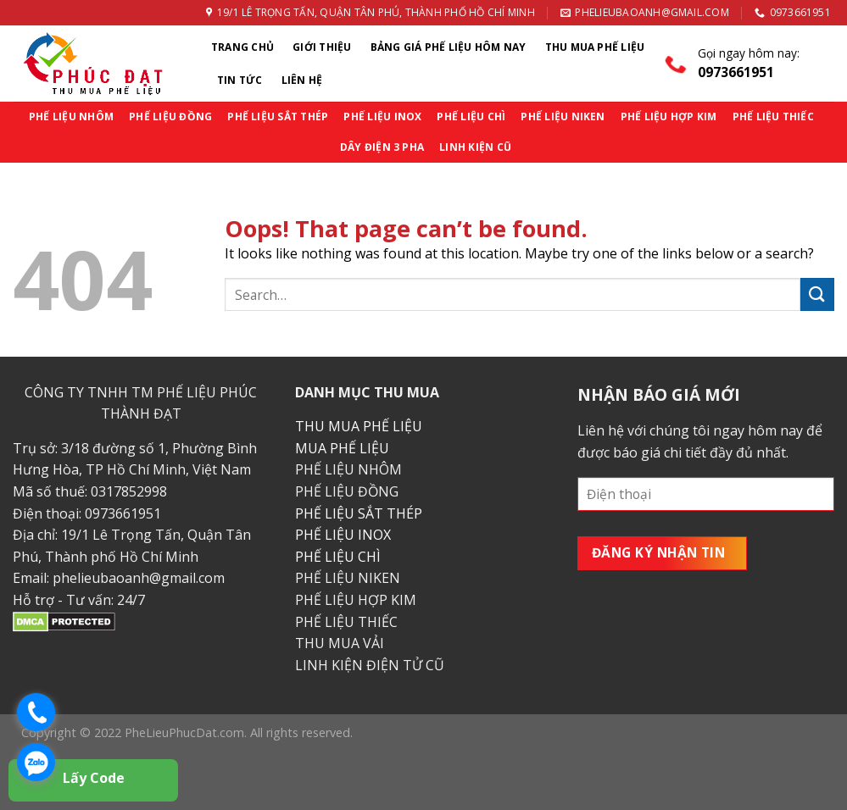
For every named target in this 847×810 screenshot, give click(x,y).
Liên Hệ (302, 80)
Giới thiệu (322, 47)
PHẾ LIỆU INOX (382, 116)
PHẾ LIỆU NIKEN (563, 116)
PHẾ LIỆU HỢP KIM (669, 116)
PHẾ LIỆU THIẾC (773, 116)
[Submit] (817, 294)
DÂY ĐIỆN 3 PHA (382, 147)
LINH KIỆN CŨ (475, 147)
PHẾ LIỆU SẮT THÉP (277, 116)
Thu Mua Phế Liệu (595, 47)
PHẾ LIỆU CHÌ (471, 116)
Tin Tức (240, 80)
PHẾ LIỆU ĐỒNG (170, 116)
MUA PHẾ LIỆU (342, 448)
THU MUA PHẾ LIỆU (358, 426)
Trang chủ (242, 47)
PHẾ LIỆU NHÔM (71, 116)
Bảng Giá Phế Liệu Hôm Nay (449, 47)
